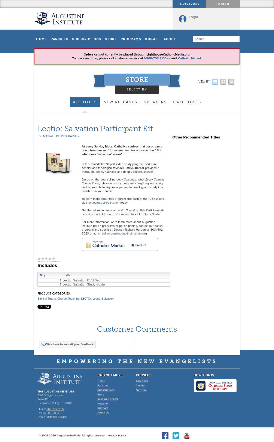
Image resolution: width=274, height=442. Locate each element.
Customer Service (56, 417)
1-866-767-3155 (155, 58)
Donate (152, 39)
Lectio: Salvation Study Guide (84, 284)
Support (102, 408)
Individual (189, 4)
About (170, 39)
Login (193, 17)
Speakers (155, 102)
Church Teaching (68, 299)
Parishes (59, 39)
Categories (187, 102)
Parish (223, 4)
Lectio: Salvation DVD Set (81, 280)
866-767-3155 (55, 409)
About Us (103, 412)
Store (111, 39)
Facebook (142, 381)
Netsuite (102, 403)
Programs (131, 39)
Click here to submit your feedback (67, 344)
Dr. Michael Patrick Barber (58, 136)
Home (41, 39)
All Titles (85, 102)
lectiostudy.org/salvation (103, 202)
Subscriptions (86, 39)
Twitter (140, 385)
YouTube (141, 390)
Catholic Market (189, 58)
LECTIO (86, 299)
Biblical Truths (46, 299)
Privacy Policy (117, 435)
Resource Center (107, 399)
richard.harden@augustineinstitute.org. (122, 233)
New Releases (120, 102)
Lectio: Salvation (103, 299)
